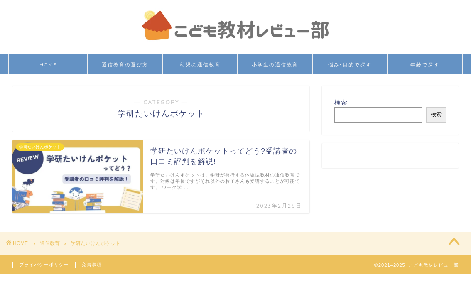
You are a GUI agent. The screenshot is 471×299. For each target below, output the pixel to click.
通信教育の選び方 (125, 64)
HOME (48, 64)
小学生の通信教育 (275, 64)
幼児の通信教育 (200, 64)
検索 (341, 102)
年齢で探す (424, 64)
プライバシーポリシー (44, 264)
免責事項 (92, 264)
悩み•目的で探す (350, 64)
